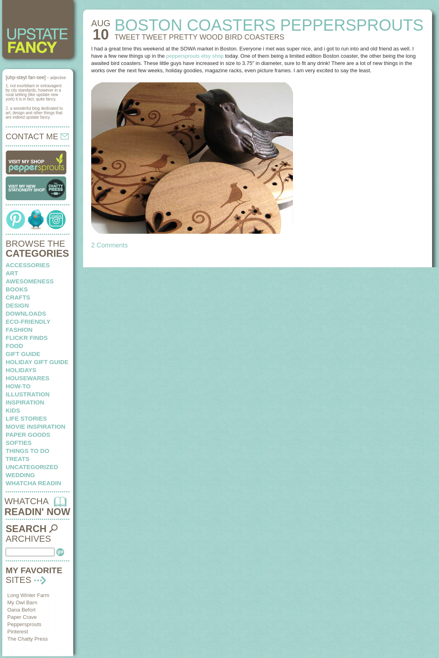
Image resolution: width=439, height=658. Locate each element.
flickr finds (27, 337)
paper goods (28, 434)
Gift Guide (23, 353)
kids (13, 410)
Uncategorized (32, 466)
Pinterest (17, 632)
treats (17, 458)
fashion (19, 329)
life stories (26, 418)
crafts (18, 297)
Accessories (28, 265)
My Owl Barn (22, 602)
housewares (27, 378)
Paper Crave (22, 617)
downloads (26, 313)
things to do (27, 450)
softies (18, 442)
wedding (20, 474)
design (17, 305)
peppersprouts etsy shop (195, 56)
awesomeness (30, 281)
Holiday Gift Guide (37, 361)
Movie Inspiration (35, 426)
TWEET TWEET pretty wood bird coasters (199, 37)
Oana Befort (21, 610)
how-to (18, 386)
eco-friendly (28, 321)
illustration (28, 394)
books (17, 289)
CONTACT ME (37, 136)
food (14, 345)
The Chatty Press (27, 639)
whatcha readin (33, 483)
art (12, 273)
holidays (21, 370)
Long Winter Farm (28, 595)
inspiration (25, 402)
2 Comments (109, 245)
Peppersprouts (24, 624)
